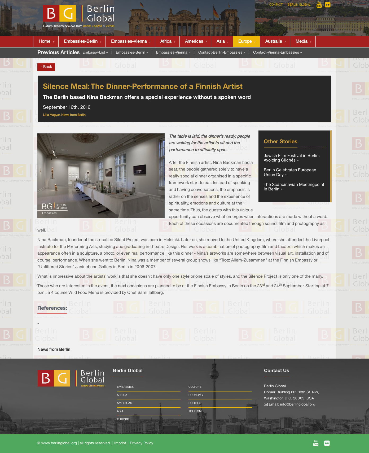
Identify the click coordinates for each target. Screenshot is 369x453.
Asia (221, 41)
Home (44, 41)
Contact (276, 4)
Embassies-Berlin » (132, 52)
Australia (273, 41)
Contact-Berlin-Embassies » (221, 52)
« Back (46, 67)
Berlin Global (299, 4)
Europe (245, 41)
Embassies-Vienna (129, 41)
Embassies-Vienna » (173, 52)
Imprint (120, 443)
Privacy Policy (141, 443)
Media (302, 41)
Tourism (195, 411)
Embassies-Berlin (81, 41)
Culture (194, 387)
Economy (195, 395)
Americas (194, 41)
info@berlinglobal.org (297, 404)
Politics (194, 403)
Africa (166, 41)
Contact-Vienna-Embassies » (277, 52)
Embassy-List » (95, 52)
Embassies (125, 387)
